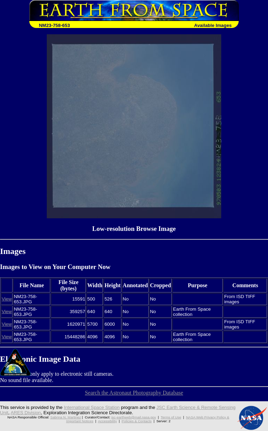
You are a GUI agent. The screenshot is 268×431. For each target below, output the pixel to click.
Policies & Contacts (137, 421)
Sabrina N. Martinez (65, 417)
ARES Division (25, 412)
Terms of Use (171, 417)
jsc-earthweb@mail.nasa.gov (133, 417)
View (7, 299)
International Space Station (92, 407)
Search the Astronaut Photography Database (134, 393)
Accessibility (107, 421)
